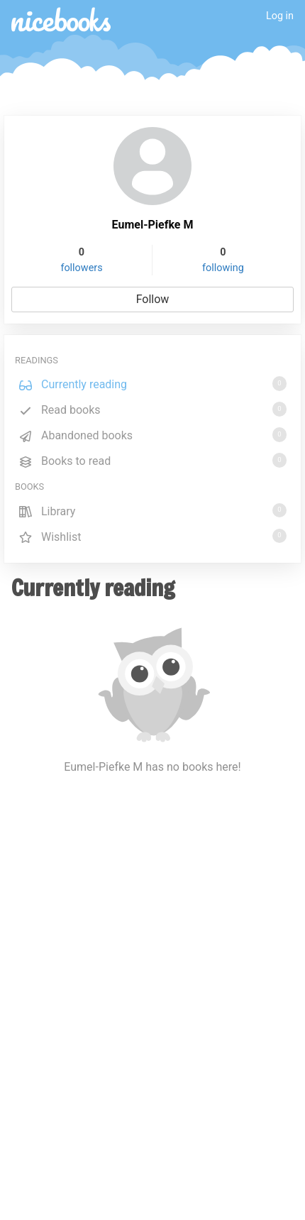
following (223, 268)
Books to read (152, 460)
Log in (280, 16)
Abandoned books (152, 434)
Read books (152, 409)
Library (152, 510)
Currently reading (152, 383)
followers (81, 268)
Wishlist (152, 536)
